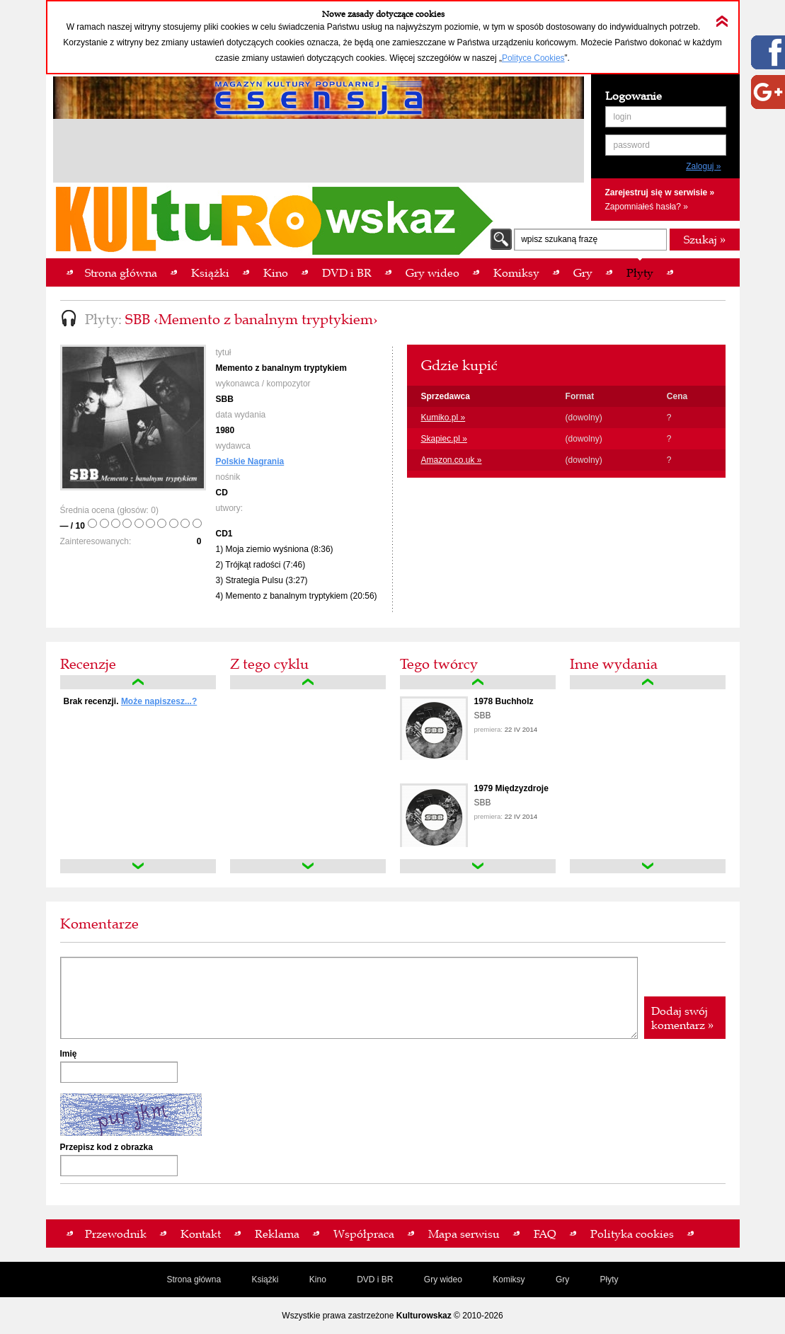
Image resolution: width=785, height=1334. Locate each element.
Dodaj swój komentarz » (682, 1018)
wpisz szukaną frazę (559, 239)
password (632, 145)
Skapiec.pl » (444, 439)
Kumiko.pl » (443, 417)
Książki (264, 1279)
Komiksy (509, 1279)
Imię (68, 1054)
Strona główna (193, 1279)
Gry (562, 1279)
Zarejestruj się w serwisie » (660, 192)
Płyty (609, 1279)
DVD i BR (375, 1279)
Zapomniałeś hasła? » (646, 207)
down (138, 866)
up (138, 682)
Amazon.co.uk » (451, 460)
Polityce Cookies (533, 58)
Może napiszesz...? (159, 701)
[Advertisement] (318, 153)
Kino (317, 1279)
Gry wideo (443, 1279)
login (622, 117)
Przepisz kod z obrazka (106, 1147)
